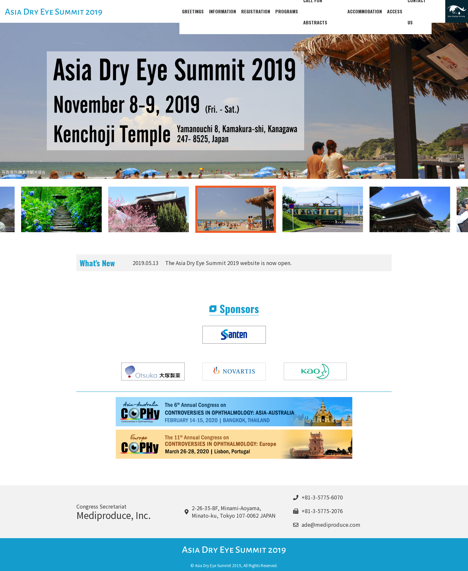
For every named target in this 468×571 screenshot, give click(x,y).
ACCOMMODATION (370, 11)
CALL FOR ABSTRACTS (325, 11)
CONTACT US (425, 11)
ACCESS (400, 11)
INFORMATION (222, 11)
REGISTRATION (255, 11)
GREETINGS (193, 11)
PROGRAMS (286, 11)
